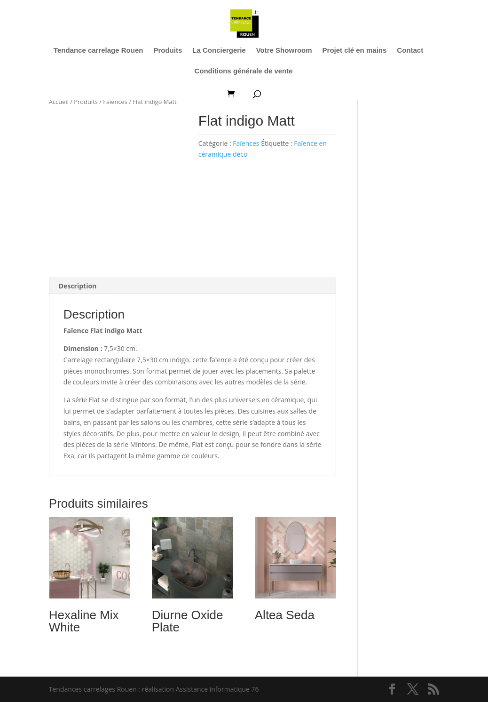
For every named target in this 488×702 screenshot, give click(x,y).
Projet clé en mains (355, 50)
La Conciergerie (218, 50)
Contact (410, 50)
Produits (167, 50)
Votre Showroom (284, 50)
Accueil (59, 101)
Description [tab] (78, 285)
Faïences (115, 101)
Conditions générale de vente (243, 71)
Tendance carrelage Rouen (98, 50)
